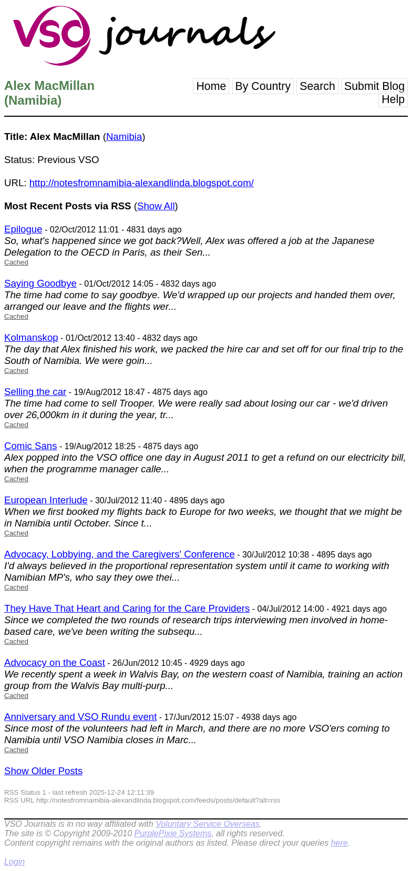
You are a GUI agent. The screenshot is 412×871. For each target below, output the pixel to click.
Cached (16, 262)
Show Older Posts (43, 770)
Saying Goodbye (40, 283)
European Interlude (46, 499)
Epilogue (23, 229)
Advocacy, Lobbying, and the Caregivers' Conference (119, 554)
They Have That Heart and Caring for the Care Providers (127, 608)
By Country (263, 86)
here (339, 842)
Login (14, 861)
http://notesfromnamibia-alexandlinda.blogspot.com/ (141, 182)
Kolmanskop (31, 337)
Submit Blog (374, 86)
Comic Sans (30, 445)
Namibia (124, 136)
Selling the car (35, 391)
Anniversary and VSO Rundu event (80, 716)
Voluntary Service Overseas (208, 823)
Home (211, 86)
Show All (156, 205)
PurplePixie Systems (172, 833)
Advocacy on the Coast (54, 662)
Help (393, 99)
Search (317, 86)
